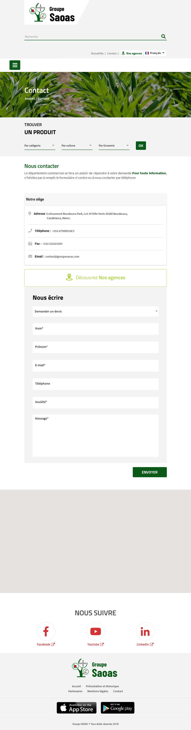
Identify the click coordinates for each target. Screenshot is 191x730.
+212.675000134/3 (63, 231)
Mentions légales (97, 691)
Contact (112, 53)
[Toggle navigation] (14, 65)
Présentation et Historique (102, 686)
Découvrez (95, 277)
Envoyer (150, 472)
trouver (40, 129)
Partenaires (75, 691)
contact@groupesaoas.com (62, 256)
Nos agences (134, 53)
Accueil (30, 98)
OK (141, 145)
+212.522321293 (52, 244)
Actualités (97, 53)
